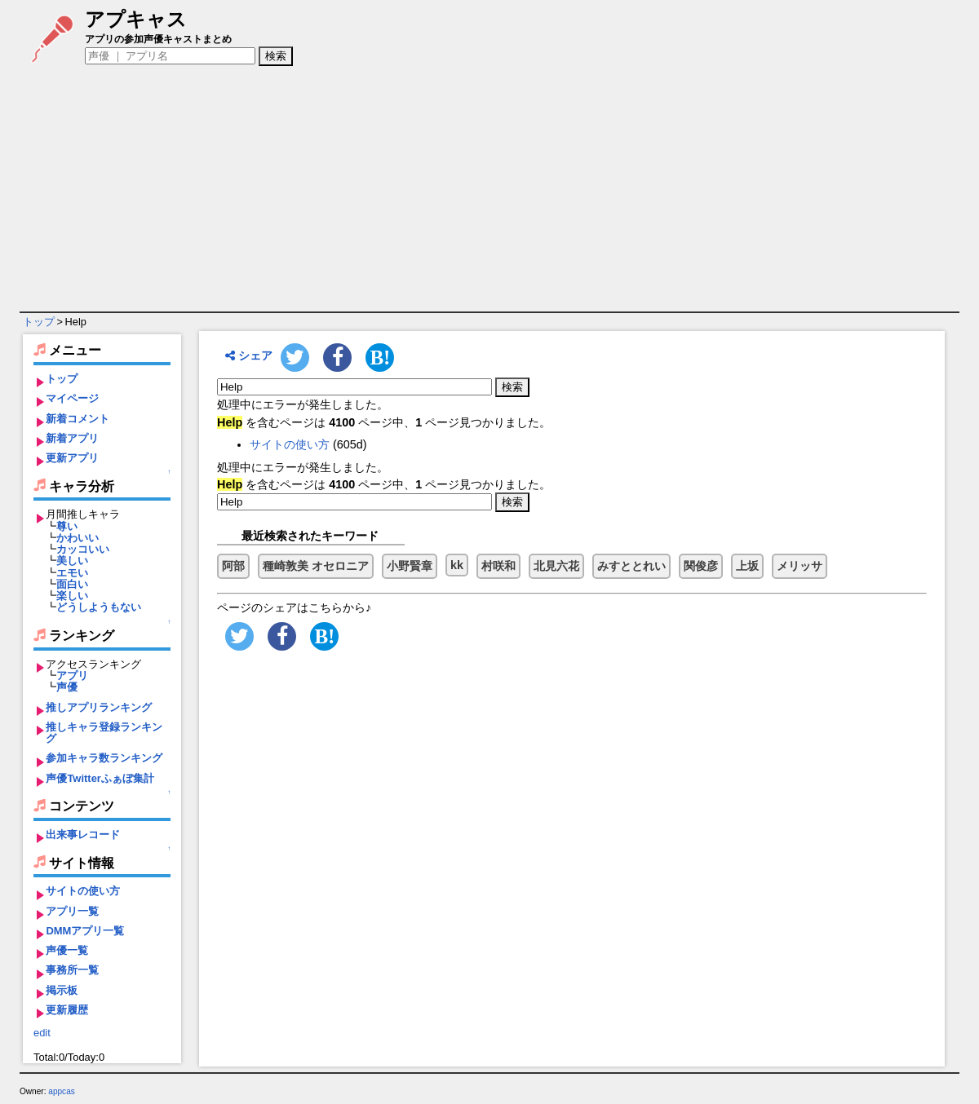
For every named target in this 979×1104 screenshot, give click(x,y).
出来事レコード (83, 834)
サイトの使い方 (83, 891)
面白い (72, 584)
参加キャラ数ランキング (104, 758)
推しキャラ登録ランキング (104, 732)
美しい (72, 560)
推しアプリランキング (99, 707)
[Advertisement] (489, 189)
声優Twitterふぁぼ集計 (100, 778)
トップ (39, 322)
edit (42, 1033)
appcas (61, 1091)
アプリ (72, 675)
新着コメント (77, 419)
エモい (72, 573)
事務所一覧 (72, 970)
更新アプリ (72, 458)
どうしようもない (98, 607)
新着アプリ (72, 438)
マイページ (72, 398)
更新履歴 (67, 1010)
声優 (67, 687)
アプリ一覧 (72, 911)
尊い (67, 526)
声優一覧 (67, 950)
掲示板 (62, 990)
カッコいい (82, 549)
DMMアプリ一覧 (85, 931)
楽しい (72, 596)
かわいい (77, 538)
